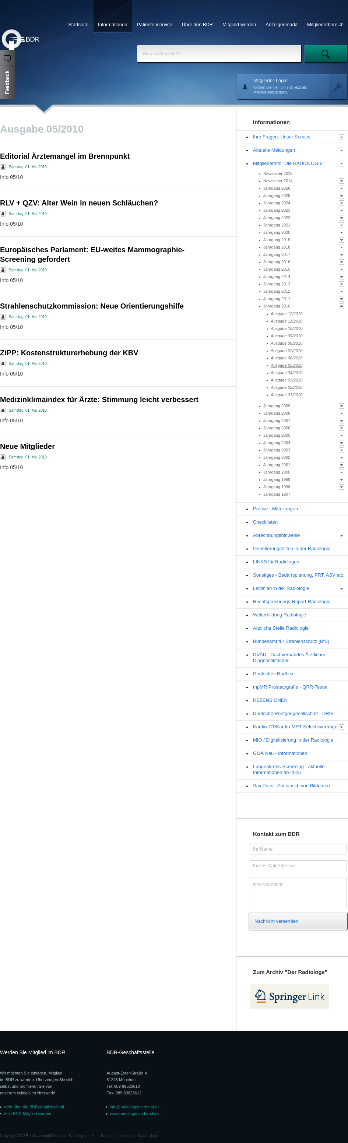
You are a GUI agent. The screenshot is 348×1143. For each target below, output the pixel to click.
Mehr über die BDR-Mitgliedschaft (33, 1107)
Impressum (125, 1136)
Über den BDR (197, 24)
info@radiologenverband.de (134, 1107)
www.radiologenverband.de (134, 1113)
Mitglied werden (239, 24)
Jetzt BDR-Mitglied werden (27, 1113)
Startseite (78, 24)
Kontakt (107, 1136)
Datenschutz (148, 1136)
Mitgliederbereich (325, 24)
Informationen (112, 24)
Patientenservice (154, 24)
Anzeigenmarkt (282, 24)
